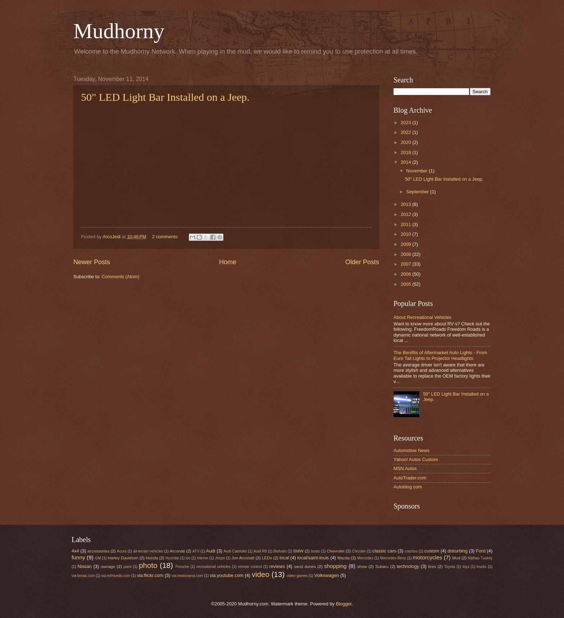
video (260, 574)
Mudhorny (118, 31)
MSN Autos (405, 468)
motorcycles (427, 557)
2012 (406, 214)
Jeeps (220, 558)
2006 (406, 274)
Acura (122, 551)
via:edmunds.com (115, 576)
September (418, 191)
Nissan (85, 566)
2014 (406, 162)
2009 (406, 244)
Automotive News (411, 450)
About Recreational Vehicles (422, 317)
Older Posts (362, 262)
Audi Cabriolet (235, 551)
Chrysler (358, 551)
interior (202, 558)
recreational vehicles (213, 567)
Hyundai (172, 558)
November (417, 170)
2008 (406, 254)
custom (432, 551)
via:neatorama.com (187, 576)
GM (98, 558)
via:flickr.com (150, 575)
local (284, 557)
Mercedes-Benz (393, 558)
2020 (406, 142)
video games (297, 576)
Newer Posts (91, 262)
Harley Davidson (123, 558)
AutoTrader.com (410, 478)
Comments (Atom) (120, 276)
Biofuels (280, 551)
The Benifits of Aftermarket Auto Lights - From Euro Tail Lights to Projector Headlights (440, 355)
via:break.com (83, 576)
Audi (210, 551)
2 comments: (166, 236)
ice (188, 558)
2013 (406, 204)
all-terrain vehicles (148, 551)
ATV (195, 551)
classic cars (384, 551)
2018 (406, 152)
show (362, 566)
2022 (406, 132)
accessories (98, 551)
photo (148, 565)
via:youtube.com (227, 575)
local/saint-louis (313, 557)
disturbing (457, 551)
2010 (406, 234)
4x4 (75, 551)
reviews (277, 566)
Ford (480, 551)
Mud (456, 558)
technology (408, 566)
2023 (406, 122)
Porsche (182, 567)
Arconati (177, 551)
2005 (406, 284)
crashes (411, 551)
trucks (481, 567)
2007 (406, 264)
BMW (298, 551)
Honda (152, 558)
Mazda (343, 558)
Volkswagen (326, 575)
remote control (250, 567)
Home (227, 262)
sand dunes (305, 566)
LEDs (267, 558)
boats (315, 551)
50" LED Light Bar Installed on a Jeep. (165, 97)
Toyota (449, 567)
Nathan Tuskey (480, 558)
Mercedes (365, 558)
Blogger (344, 603)
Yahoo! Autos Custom (416, 459)
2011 (406, 224)
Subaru (381, 566)
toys (466, 567)
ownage (108, 566)
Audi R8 (260, 551)
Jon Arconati (243, 558)
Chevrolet (336, 551)
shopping (335, 566)
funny (78, 557)
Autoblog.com (408, 487)
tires (432, 566)
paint (127, 567)
